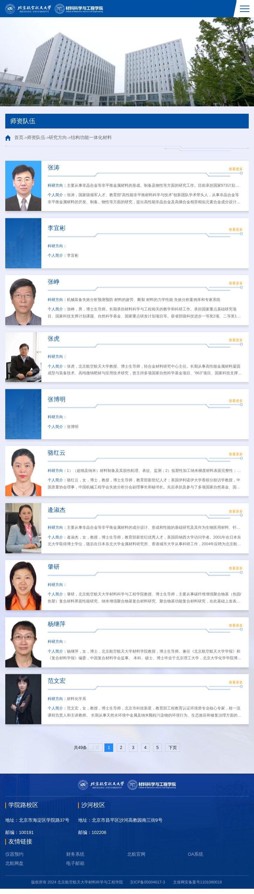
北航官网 (136, 859)
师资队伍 (36, 137)
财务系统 (75, 859)
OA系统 (195, 859)
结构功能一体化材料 (91, 137)
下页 (173, 752)
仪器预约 (14, 859)
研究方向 (58, 137)
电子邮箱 (75, 868)
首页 (18, 137)
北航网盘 (14, 868)
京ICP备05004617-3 (147, 887)
